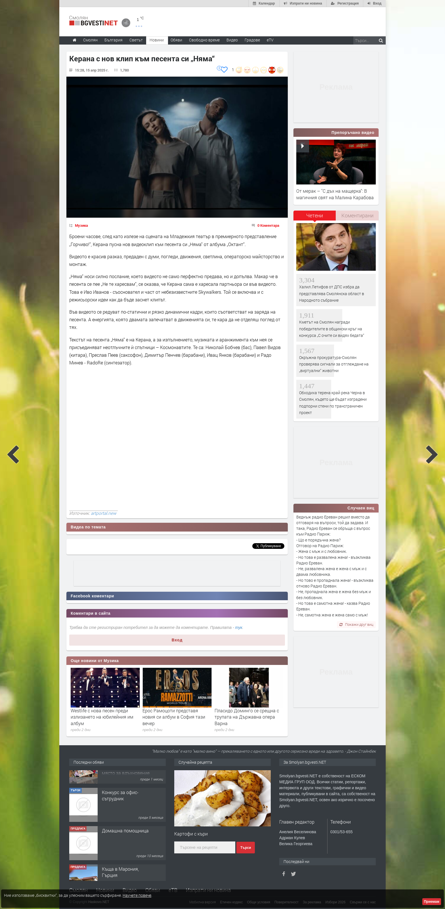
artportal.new (103, 513)
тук (238, 627)
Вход (177, 640)
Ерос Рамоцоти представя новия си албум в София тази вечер (246, 717)
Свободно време (204, 40)
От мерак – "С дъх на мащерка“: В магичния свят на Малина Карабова (335, 194)
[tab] (314, 217)
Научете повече (137, 895)
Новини (157, 40)
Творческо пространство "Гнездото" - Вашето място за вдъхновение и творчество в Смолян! (126, 790)
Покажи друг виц (356, 624)
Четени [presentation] (314, 215)
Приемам (431, 902)
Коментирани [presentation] (357, 215)
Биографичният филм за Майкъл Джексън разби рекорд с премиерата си (104, 717)
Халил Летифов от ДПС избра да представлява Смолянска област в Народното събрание (331, 293)
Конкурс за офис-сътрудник (120, 816)
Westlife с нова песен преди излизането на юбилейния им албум (173, 717)
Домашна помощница (125, 851)
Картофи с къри (191, 834)
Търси (245, 848)
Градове (252, 40)
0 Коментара (268, 225)
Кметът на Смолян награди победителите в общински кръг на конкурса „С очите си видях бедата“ (331, 328)
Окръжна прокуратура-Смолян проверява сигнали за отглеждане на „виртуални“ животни (334, 364)
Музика (81, 225)
